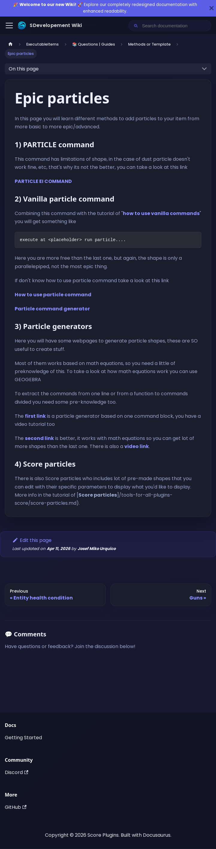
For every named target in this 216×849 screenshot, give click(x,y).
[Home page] (10, 44)
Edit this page (32, 540)
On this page (24, 68)
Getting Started (23, 737)
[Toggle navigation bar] (9, 25)
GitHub (15, 807)
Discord (16, 772)
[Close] (211, 8)
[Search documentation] (174, 25)
